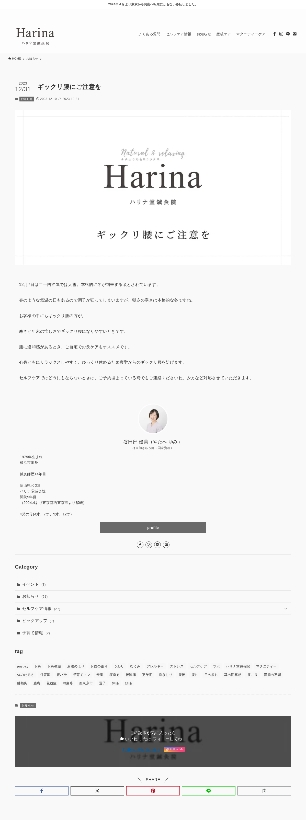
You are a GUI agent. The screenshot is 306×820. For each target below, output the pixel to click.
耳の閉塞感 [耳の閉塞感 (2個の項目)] (232, 675)
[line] (281, 12)
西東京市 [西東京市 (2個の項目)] (86, 683)
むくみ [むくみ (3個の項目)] (135, 666)
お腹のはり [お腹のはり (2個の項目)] (75, 666)
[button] (42, 790)
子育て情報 (36, 633)
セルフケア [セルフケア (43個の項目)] (198, 666)
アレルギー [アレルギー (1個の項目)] (155, 666)
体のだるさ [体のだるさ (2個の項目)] (25, 675)
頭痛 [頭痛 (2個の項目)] (128, 683)
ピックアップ (38, 620)
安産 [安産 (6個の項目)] (99, 675)
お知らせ (27, 98)
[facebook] (268, 12)
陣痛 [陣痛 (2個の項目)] (115, 683)
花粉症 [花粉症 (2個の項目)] (52, 683)
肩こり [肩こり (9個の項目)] (252, 675)
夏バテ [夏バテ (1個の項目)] (62, 675)
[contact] (288, 12)
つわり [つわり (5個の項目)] (119, 666)
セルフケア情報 (155, 608)
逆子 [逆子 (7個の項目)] (102, 683)
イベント (34, 584)
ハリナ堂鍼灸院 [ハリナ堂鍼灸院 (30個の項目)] (238, 666)
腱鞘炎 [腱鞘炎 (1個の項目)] (22, 683)
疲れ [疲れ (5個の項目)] (194, 675)
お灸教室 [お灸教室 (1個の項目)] (54, 666)
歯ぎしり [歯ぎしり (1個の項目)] (165, 675)
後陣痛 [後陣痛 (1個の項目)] (131, 675)
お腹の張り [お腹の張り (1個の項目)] (99, 666)
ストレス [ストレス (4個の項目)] (177, 666)
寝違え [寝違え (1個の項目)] (114, 675)
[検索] (294, 12)
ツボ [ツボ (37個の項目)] (216, 666)
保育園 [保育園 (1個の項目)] (45, 675)
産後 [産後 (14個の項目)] (181, 675)
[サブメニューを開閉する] (285, 608)
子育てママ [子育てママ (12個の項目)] (81, 675)
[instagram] (274, 12)
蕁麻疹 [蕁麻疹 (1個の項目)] (68, 683)
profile (153, 528)
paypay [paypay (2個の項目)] (22, 666)
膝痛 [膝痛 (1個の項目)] (36, 683)
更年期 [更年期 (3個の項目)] (147, 675)
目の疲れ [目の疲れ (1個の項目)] (211, 675)
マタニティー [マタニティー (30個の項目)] (266, 666)
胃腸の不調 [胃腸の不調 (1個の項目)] (272, 675)
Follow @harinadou (141, 750)
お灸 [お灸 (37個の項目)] (38, 666)
